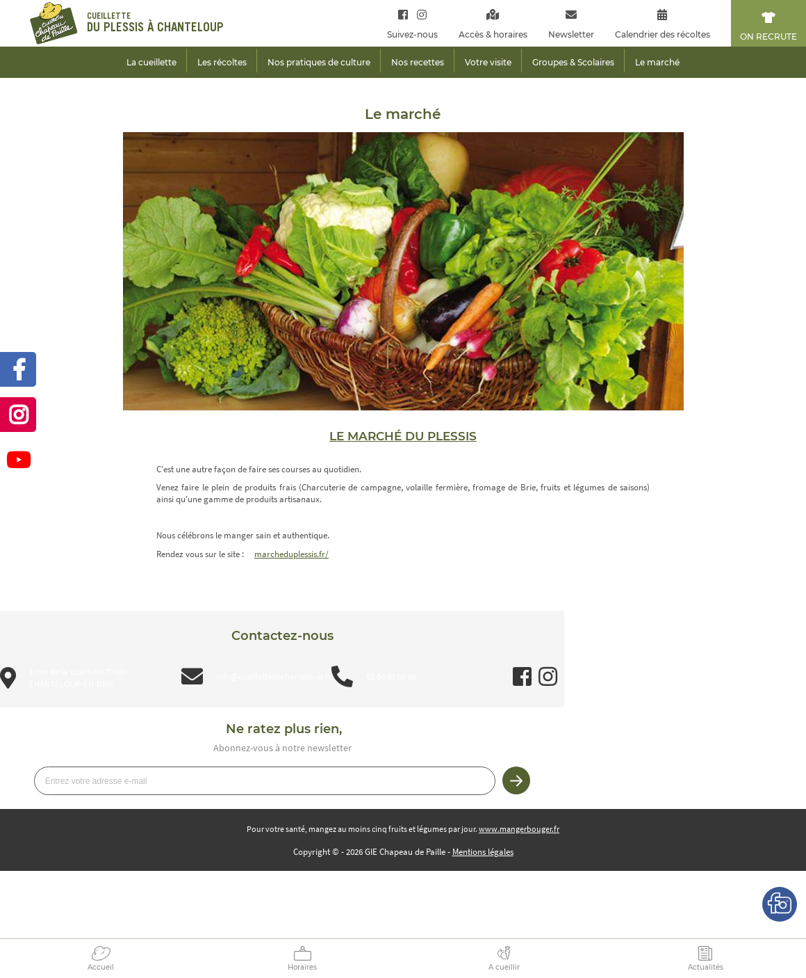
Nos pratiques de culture (319, 62)
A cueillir (504, 967)
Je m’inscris (516, 780)
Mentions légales (482, 852)
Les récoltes (222, 62)
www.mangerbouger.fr (519, 829)
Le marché (657, 62)
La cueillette (151, 62)
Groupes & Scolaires (573, 62)
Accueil (101, 967)
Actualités (705, 967)
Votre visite (488, 62)
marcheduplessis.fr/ (291, 554)
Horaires (302, 967)
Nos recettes (417, 62)
